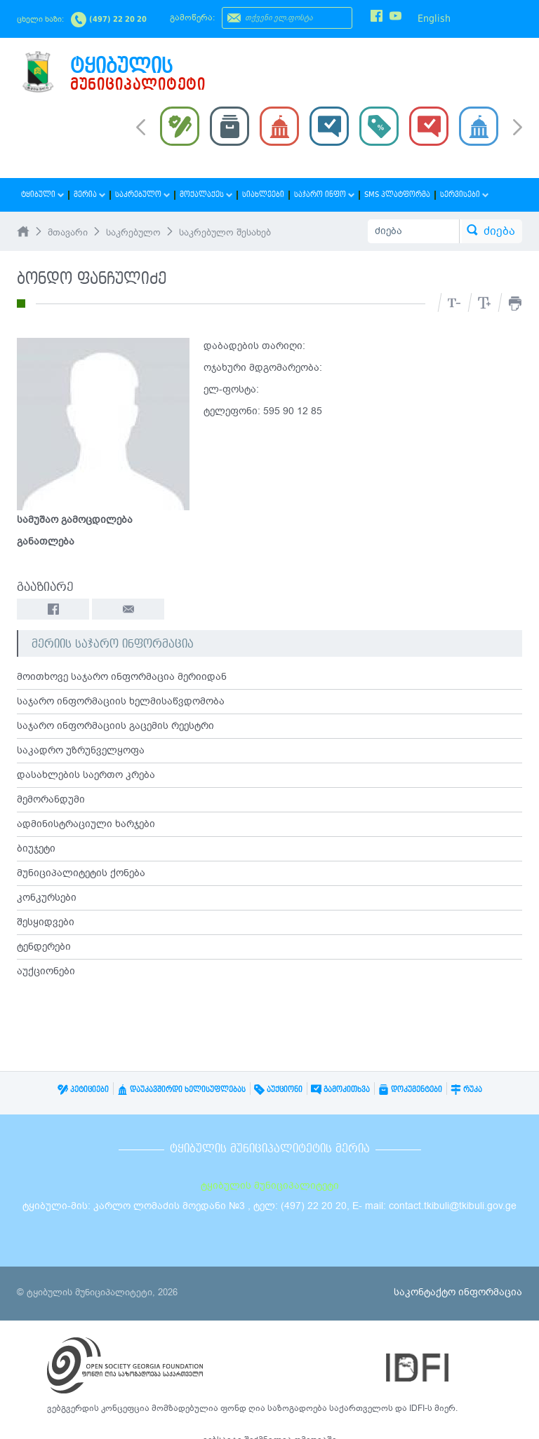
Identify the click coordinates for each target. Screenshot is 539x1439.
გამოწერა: (192, 17)
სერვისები (464, 194)
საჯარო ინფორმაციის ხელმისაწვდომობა (121, 701)
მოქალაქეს (206, 194)
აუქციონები (46, 971)
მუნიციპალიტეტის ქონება (81, 873)
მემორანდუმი (51, 799)
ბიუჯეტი (36, 848)
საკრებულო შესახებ (225, 233)
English (434, 18)
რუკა (466, 1089)
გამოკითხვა (340, 1089)
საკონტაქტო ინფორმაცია (458, 1292)
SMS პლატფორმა (397, 194)
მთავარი (68, 233)
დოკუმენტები (410, 1089)
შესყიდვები (45, 922)
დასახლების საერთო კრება (86, 775)
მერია (89, 194)
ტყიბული (42, 194)
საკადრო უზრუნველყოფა (81, 750)
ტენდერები (44, 946)
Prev (141, 126)
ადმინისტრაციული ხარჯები (86, 824)
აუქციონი (278, 1089)
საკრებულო (142, 194)
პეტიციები (83, 1089)
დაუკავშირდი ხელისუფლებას (181, 1089)
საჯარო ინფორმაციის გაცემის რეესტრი (115, 725)
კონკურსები (46, 897)
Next (518, 128)
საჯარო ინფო (324, 194)
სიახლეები (263, 194)
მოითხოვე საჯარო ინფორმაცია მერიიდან (122, 676)
